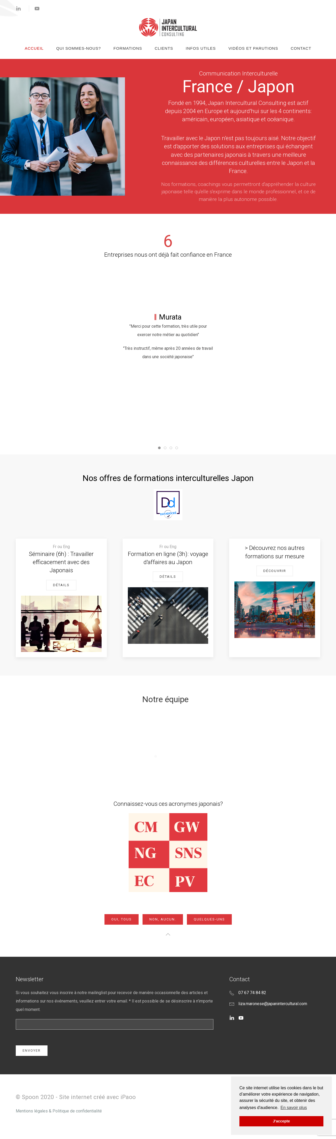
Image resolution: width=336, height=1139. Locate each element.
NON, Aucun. (162, 919)
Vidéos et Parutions (253, 48)
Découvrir (274, 571)
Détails (61, 585)
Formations (127, 48)
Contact (301, 48)
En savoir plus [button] (294, 1107)
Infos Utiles (201, 48)
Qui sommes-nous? (78, 48)
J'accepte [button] (281, 1121)
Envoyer (32, 1050)
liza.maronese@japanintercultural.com (272, 1003)
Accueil (34, 48)
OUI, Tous (121, 919)
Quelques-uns (209, 919)
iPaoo (128, 1097)
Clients (164, 48)
